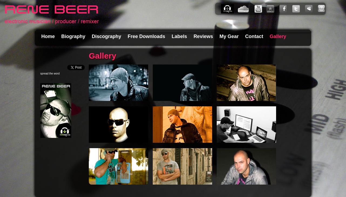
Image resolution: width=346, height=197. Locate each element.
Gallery (278, 36)
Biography (73, 36)
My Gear (229, 36)
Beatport (229, 8)
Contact (254, 36)
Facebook (284, 8)
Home (48, 36)
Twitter (297, 8)
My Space (310, 8)
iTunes (321, 8)
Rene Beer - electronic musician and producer (51, 15)
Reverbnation (271, 8)
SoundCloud (244, 8)
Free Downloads (146, 36)
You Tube (258, 8)
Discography (106, 36)
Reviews (203, 36)
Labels (179, 36)
